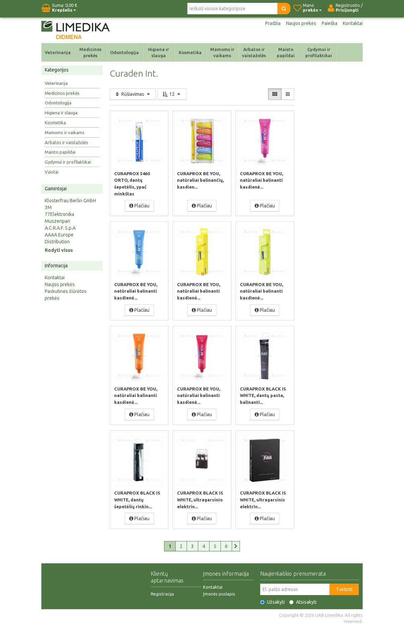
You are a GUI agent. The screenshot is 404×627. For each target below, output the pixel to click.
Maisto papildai (286, 52)
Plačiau (139, 205)
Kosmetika (190, 52)
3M (48, 207)
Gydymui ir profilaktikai (318, 52)
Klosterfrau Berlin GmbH (70, 200)
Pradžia (273, 23)
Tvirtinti (344, 589)
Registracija (162, 593)
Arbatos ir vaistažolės (254, 52)
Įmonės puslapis (219, 593)
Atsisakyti (303, 602)
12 (172, 94)
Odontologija (124, 52)
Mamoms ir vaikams (222, 52)
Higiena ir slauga (158, 52)
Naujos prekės (301, 23)
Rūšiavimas (132, 94)
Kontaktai (353, 23)
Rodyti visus (59, 250)
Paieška (329, 23)
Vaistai (51, 171)
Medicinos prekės (90, 52)
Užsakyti (272, 602)
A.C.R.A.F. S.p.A (60, 228)
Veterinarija (58, 52)
